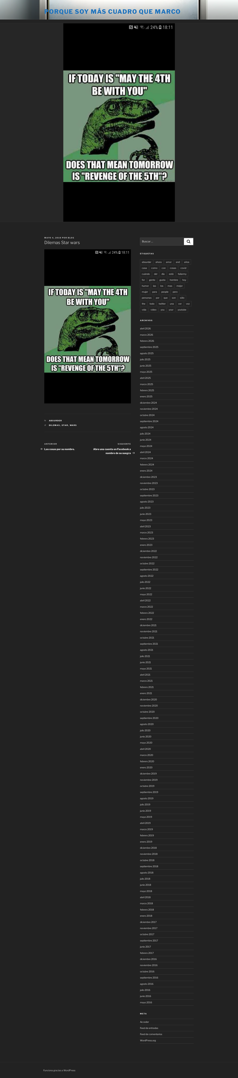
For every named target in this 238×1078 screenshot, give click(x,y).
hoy (184, 279)
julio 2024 (145, 433)
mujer (145, 291)
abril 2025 (145, 377)
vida (144, 309)
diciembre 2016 (148, 959)
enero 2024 (146, 470)
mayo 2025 (146, 371)
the (143, 303)
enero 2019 (146, 841)
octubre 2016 (147, 971)
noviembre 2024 (149, 408)
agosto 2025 (147, 353)
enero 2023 (146, 544)
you (162, 309)
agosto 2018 (146, 872)
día (163, 273)
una (172, 303)
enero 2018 (146, 915)
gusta (162, 279)
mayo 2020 (146, 742)
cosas (173, 268)
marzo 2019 (146, 829)
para (154, 291)
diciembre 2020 (148, 699)
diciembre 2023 (148, 477)
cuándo (146, 273)
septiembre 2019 (149, 792)
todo (152, 303)
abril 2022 (145, 600)
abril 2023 (145, 526)
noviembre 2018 (149, 853)
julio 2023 (145, 507)
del (155, 273)
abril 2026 (145, 328)
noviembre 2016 (149, 965)
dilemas (54, 425)
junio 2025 (145, 365)
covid (183, 268)
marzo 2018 (146, 903)
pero (175, 291)
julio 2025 (145, 359)
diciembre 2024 (148, 402)
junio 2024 (145, 439)
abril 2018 (145, 897)
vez (188, 303)
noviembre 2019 (149, 779)
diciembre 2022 (148, 551)
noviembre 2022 (149, 557)
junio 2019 (145, 810)
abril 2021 (145, 674)
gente (152, 279)
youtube (182, 309)
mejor (180, 285)
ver (180, 303)
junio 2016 (145, 996)
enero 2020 (146, 767)
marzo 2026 (146, 334)
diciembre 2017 (148, 922)
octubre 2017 (147, 934)
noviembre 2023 (149, 483)
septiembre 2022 (149, 569)
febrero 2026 (147, 340)
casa (144, 268)
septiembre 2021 (149, 643)
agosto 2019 (146, 798)
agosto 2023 (147, 501)
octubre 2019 (147, 786)
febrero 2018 (147, 909)
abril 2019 (145, 823)
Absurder (55, 420)
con (164, 268)
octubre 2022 (147, 563)
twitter (162, 303)
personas (147, 297)
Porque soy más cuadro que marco (112, 11)
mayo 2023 (146, 520)
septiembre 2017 (149, 940)
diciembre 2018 (148, 847)
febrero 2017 (147, 953)
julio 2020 (145, 730)
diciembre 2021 (148, 625)
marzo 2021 (146, 680)
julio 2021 (145, 656)
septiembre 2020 (149, 718)
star (65, 425)
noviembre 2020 (149, 705)
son (174, 297)
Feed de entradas (149, 1028)
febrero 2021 (147, 687)
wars (73, 425)
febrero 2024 (147, 464)
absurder (146, 262)
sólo (182, 297)
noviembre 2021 (148, 631)
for (143, 279)
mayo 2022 (146, 594)
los (161, 285)
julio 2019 (145, 804)
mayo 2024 (146, 446)
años (186, 262)
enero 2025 (146, 396)
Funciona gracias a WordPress (59, 1070)
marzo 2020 (146, 755)
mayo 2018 (146, 891)
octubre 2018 (147, 860)
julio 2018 (145, 878)
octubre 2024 (147, 415)
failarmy (182, 273)
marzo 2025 (146, 384)
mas (170, 285)
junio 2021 (145, 662)
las (154, 285)
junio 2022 (145, 588)
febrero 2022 (147, 612)
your (171, 309)
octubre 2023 (147, 489)
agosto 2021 (146, 649)
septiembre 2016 (149, 977)
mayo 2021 (146, 668)
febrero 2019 (147, 835)
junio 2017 (145, 946)
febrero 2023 (147, 538)
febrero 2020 (147, 761)
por (157, 297)
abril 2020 (145, 748)
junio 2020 (145, 736)
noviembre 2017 (148, 928)
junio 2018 (145, 884)
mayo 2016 (146, 1002)
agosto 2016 (146, 983)
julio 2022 (145, 581)
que (166, 297)
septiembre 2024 (149, 421)
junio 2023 (145, 514)
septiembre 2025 (149, 347)
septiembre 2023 (149, 495)
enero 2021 (146, 693)
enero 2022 (146, 619)
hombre (174, 279)
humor (145, 285)
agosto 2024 (147, 427)
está (171, 273)
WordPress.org (148, 1040)
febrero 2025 (147, 390)
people (164, 291)
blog (71, 238)
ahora (159, 262)
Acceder (144, 1021)
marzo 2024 (146, 458)
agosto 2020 (147, 724)
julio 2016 (145, 990)
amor (169, 262)
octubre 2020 (147, 711)
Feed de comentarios (151, 1034)
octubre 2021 (147, 637)
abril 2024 (145, 452)
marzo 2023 (146, 532)
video (153, 309)
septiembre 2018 (149, 866)
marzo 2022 (146, 606)
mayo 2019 (146, 816)
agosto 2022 (146, 575)
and (178, 262)
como (154, 268)
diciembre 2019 (148, 773)
